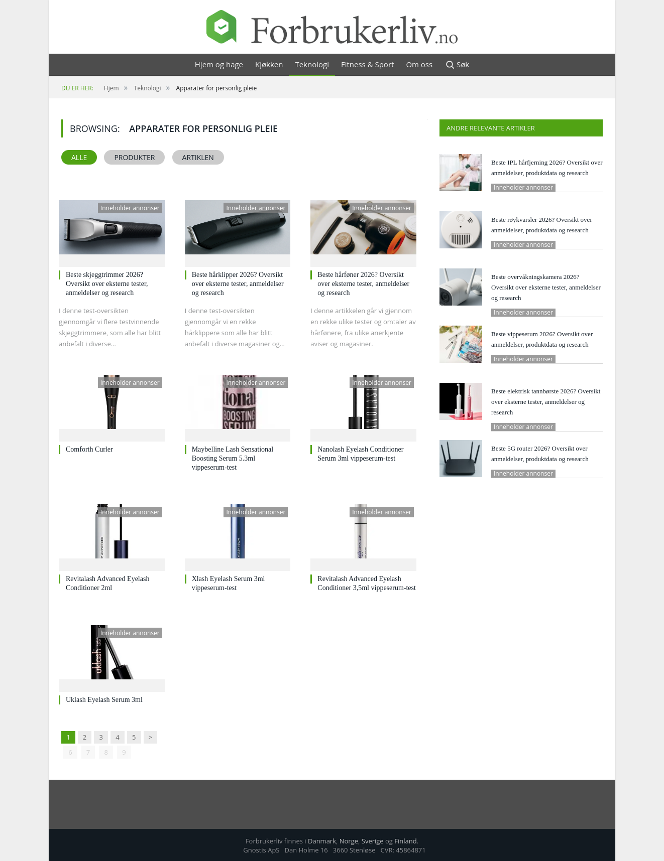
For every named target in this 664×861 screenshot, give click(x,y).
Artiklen (198, 157)
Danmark (322, 840)
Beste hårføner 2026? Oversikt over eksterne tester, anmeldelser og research (363, 284)
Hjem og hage (219, 64)
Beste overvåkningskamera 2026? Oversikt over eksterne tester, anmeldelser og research (546, 287)
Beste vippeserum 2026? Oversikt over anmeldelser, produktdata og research (542, 339)
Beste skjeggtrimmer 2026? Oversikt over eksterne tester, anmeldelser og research (107, 284)
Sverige (373, 840)
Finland (405, 840)
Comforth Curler (89, 449)
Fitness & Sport (367, 64)
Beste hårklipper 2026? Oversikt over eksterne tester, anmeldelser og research (238, 284)
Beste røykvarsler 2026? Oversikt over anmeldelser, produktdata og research (541, 225)
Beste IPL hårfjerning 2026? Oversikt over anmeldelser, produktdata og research (547, 168)
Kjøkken (269, 64)
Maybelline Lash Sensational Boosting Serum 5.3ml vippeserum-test (233, 458)
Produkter (134, 157)
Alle (79, 157)
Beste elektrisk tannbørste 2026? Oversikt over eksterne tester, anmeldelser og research (545, 401)
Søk (457, 64)
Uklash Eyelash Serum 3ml (104, 699)
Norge (349, 840)
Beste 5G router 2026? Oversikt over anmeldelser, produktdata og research (540, 454)
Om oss (419, 64)
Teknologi (312, 64)
